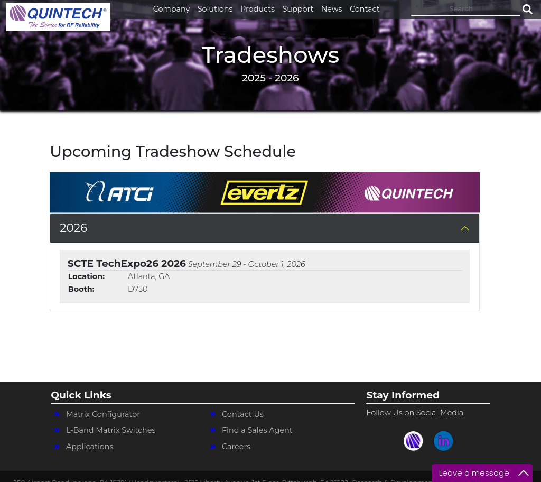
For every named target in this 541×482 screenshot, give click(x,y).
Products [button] (257, 9)
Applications (90, 446)
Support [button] (297, 9)
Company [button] (171, 9)
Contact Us (243, 414)
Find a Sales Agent (257, 430)
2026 (73, 228)
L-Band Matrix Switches (111, 430)
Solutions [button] (215, 9)
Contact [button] (365, 9)
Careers (236, 446)
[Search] (465, 8)
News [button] (331, 9)
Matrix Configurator (103, 414)
